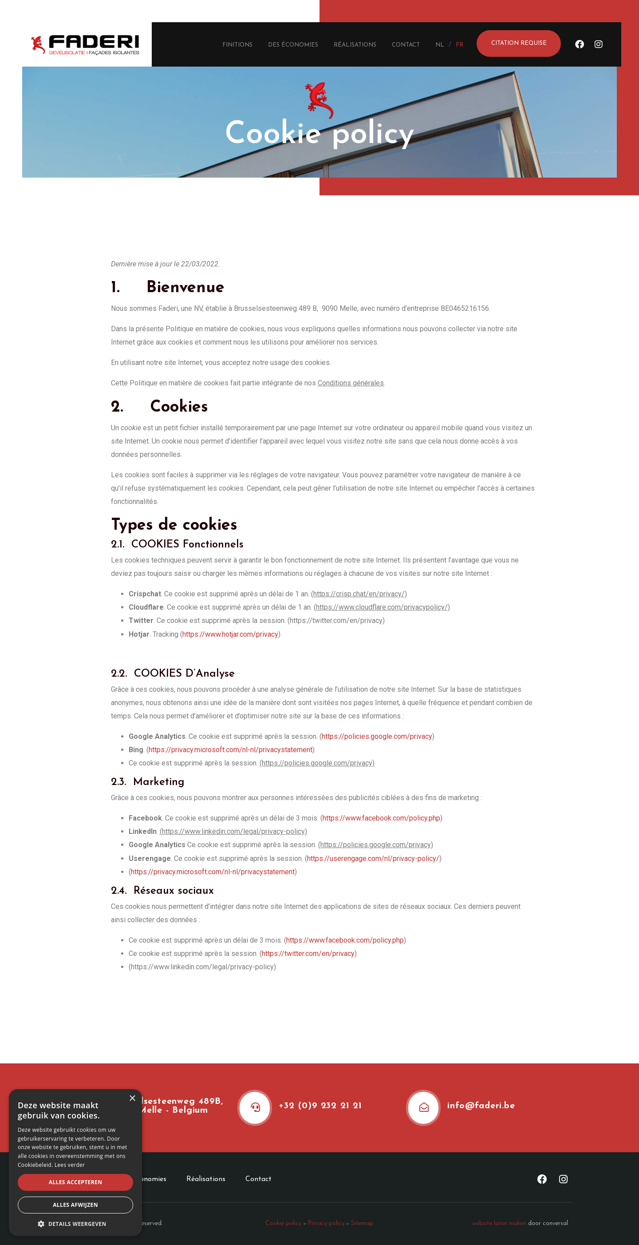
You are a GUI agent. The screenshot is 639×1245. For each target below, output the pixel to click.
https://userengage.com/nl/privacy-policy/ (373, 858)
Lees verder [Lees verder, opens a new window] (70, 1165)
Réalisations (355, 45)
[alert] (75, 1162)
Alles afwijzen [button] (75, 1205)
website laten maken (499, 1223)
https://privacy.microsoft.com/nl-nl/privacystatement (230, 749)
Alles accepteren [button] (76, 1182)
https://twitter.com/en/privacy (308, 953)
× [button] (132, 1098)
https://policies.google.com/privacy (377, 736)
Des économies (293, 45)
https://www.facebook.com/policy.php (381, 818)
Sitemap (362, 1223)
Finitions (237, 45)
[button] (75, 1223)
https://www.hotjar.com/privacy (230, 634)
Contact (406, 45)
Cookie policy (283, 1223)
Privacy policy (326, 1223)
